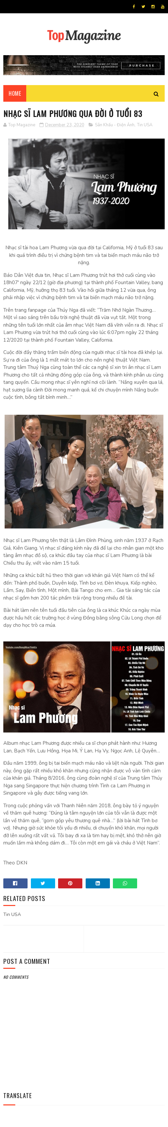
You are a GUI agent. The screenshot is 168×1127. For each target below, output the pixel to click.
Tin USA (144, 125)
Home (15, 93)
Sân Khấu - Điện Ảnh (114, 125)
